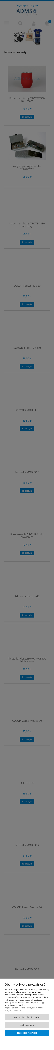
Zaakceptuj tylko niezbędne (27, 1017)
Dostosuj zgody (27, 1025)
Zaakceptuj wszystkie (27, 1033)
